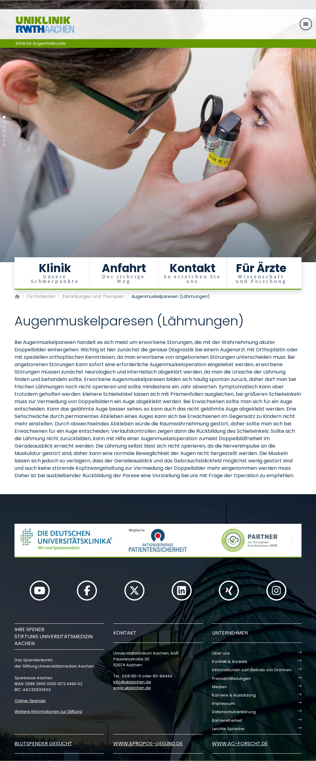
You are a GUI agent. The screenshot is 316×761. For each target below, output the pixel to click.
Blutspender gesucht (43, 743)
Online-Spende (30, 700)
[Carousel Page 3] (4, 126)
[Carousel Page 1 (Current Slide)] (4, 117)
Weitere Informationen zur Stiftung (48, 711)
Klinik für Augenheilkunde (41, 43)
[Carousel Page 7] (4, 145)
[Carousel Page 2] (4, 122)
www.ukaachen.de (132, 687)
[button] (24, 540)
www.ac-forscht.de (240, 743)
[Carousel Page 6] (4, 140)
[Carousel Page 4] (4, 131)
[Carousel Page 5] (4, 135)
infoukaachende (132, 681)
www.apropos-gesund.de (148, 743)
